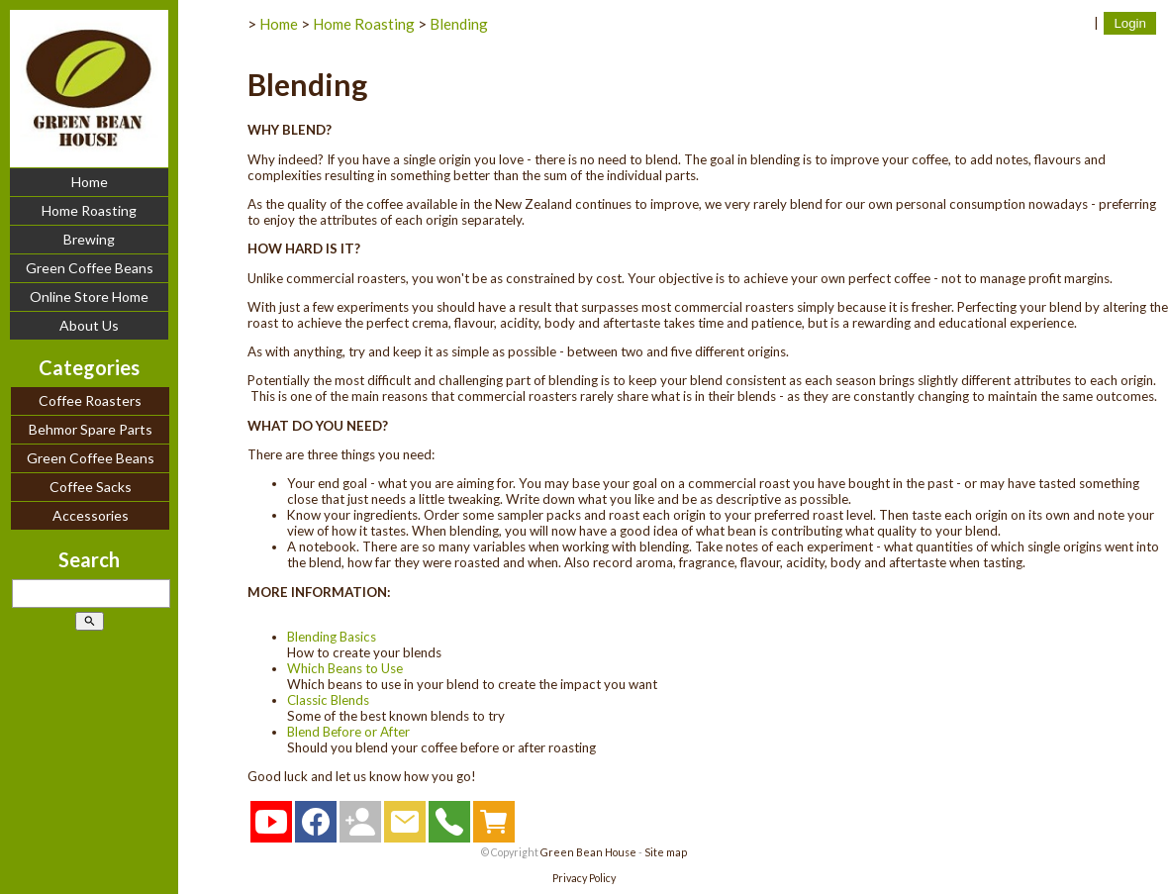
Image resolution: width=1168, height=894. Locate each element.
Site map (665, 851)
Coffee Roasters (90, 400)
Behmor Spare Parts (90, 429)
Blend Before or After (348, 732)
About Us (89, 325)
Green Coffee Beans (89, 267)
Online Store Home (89, 296)
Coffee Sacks (90, 486)
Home (89, 181)
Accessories (90, 515)
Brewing (89, 239)
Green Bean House (588, 851)
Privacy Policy (584, 877)
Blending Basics (331, 637)
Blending (459, 24)
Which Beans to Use (345, 668)
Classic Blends (328, 700)
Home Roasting (89, 210)
